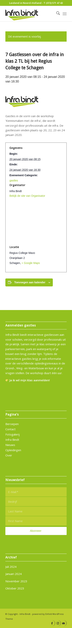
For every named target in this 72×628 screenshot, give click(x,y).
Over (8, 455)
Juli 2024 (11, 567)
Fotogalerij (12, 434)
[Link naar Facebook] (52, 623)
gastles (13, 180)
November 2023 (16, 581)
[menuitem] (56, 13)
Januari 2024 (13, 574)
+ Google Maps (31, 263)
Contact (10, 429)
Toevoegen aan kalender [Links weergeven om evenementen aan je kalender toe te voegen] (29, 282)
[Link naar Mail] (63, 623)
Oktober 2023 (14, 588)
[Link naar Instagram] (58, 623)
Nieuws (10, 445)
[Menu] (65, 13)
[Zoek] (56, 13)
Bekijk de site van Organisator (27, 195)
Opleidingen (13, 450)
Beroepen (12, 424)
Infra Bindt (12, 440)
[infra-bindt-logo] (29, 13)
